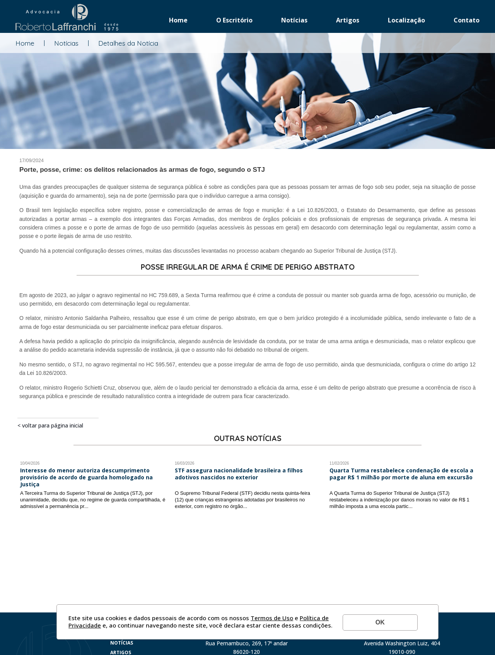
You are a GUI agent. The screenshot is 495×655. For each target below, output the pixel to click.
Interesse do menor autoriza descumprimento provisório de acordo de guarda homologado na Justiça (86, 477)
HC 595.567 (160, 364)
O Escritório (234, 20)
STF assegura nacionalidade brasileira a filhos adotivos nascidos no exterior (239, 474)
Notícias (294, 20)
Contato (467, 20)
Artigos (347, 20)
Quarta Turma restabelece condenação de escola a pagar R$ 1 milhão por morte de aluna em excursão (401, 474)
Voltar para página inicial (52, 425)
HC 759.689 (163, 295)
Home (178, 20)
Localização (406, 20)
